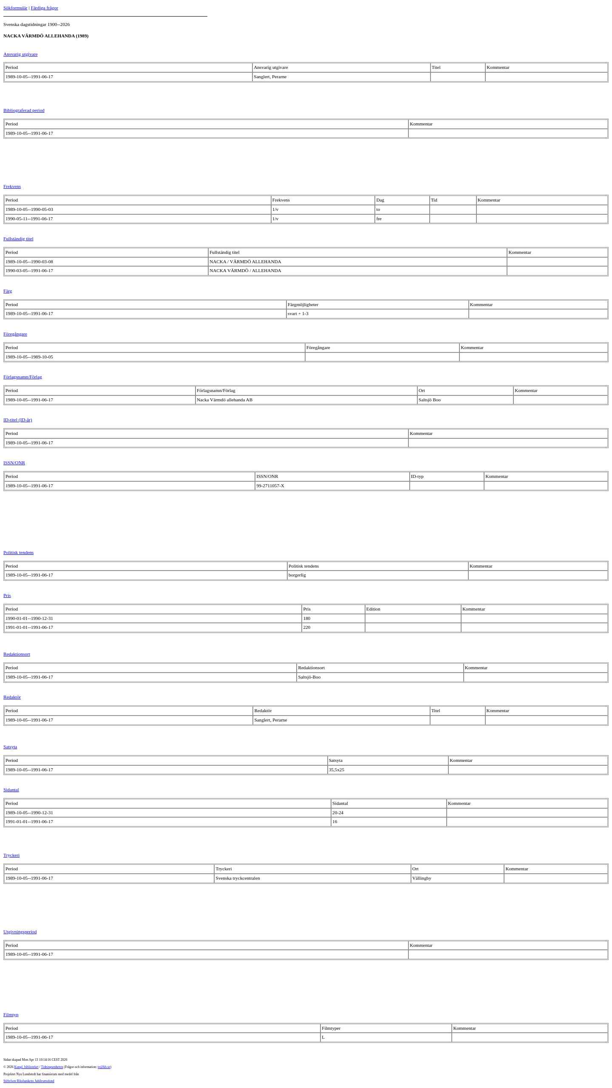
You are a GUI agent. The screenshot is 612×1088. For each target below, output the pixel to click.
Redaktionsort (16, 653)
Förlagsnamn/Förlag (22, 376)
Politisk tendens (18, 552)
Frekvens (12, 186)
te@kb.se (104, 1067)
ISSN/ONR (14, 462)
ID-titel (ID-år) (17, 419)
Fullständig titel (18, 238)
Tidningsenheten (52, 1067)
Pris (7, 595)
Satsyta (10, 746)
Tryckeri (11, 855)
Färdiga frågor (44, 7)
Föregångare (15, 333)
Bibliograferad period (24, 110)
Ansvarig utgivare (20, 54)
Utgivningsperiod (20, 931)
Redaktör (12, 696)
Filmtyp (10, 1014)
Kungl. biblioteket (26, 1067)
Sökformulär (15, 7)
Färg (7, 290)
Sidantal (11, 789)
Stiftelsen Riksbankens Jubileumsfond (28, 1081)
